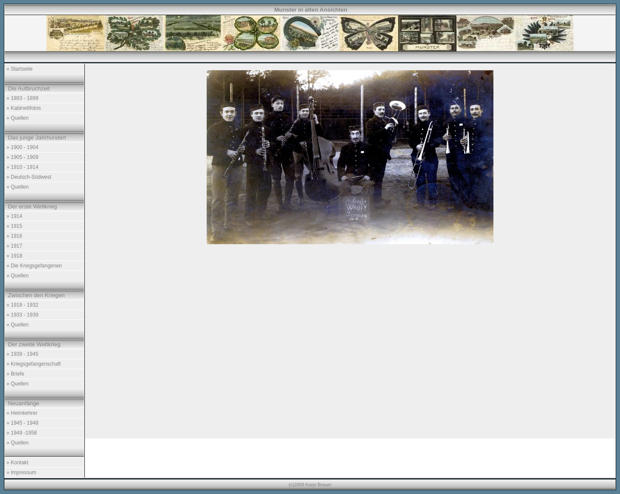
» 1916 (14, 236)
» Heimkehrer (21, 413)
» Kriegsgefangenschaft (33, 364)
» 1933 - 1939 (22, 315)
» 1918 (14, 256)
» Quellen (17, 118)
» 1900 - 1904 (22, 147)
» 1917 (14, 246)
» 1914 (14, 216)
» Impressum (21, 472)
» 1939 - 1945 (22, 354)
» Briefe (15, 374)
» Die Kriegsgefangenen (34, 266)
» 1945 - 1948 (22, 423)
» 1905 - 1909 (22, 157)
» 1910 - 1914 (22, 167)
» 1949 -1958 (21, 433)
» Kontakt (17, 463)
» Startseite (19, 69)
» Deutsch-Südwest (28, 177)
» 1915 (14, 226)
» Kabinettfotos (23, 108)
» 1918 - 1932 (22, 305)
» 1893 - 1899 (22, 98)
